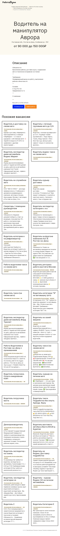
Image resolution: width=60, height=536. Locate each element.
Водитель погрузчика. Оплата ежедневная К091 (14, 376)
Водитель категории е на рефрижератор (14, 237)
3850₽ (34, 245)
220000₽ (35, 158)
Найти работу (31, 106)
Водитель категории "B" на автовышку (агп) (44, 294)
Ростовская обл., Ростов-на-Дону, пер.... (42, 185)
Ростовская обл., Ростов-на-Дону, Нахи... (13, 427)
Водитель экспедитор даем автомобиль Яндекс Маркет (14, 154)
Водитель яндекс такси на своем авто (44, 153)
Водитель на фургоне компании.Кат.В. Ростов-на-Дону (43, 238)
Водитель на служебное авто (15, 181)
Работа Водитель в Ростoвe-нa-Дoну (22, 8)
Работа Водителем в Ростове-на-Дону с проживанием (13, 348)
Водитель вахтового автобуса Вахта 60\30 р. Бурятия (44, 426)
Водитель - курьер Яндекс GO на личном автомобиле (43, 480)
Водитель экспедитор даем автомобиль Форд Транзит (15, 319)
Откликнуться (18, 106)
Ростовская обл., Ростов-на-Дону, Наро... (13, 270)
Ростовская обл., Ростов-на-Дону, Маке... (42, 157)
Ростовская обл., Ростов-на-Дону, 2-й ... (42, 322)
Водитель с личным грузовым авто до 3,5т (43, 125)
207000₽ (35, 407)
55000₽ (6, 458)
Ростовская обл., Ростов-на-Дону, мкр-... (13, 159)
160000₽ (52, 432)
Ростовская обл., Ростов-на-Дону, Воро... (13, 129)
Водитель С (9, 504)
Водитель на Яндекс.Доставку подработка (41, 453)
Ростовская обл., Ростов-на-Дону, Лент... (13, 353)
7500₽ (5, 130)
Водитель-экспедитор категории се (14, 479)
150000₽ (6, 161)
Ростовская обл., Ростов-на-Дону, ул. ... (42, 458)
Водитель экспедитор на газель (14, 452)
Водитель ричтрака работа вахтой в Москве (44, 265)
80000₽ (35, 213)
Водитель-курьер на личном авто (42, 375)
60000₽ (6, 213)
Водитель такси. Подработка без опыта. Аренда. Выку (44, 400)
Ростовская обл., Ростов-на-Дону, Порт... (42, 406)
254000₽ (23, 403)
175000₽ (35, 130)
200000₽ (6, 243)
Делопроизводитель (13, 424)
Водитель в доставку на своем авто (15, 125)
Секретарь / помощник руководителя (14, 207)
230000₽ (35, 508)
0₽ (4, 187)
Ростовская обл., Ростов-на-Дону (41, 270)
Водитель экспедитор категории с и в (43, 207)
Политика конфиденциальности (49, 530)
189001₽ (52, 270)
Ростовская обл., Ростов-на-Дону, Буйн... (13, 456)
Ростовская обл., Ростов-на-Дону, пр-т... (42, 485)
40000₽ (6, 429)
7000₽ (51, 379)
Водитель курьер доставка (41, 181)
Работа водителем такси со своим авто (15, 265)
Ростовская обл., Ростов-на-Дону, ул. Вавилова (14, 185)
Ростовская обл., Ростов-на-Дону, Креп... (42, 129)
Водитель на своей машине (42, 318)
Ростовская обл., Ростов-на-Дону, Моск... (13, 325)
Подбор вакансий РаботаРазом (19, 6)
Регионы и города (37, 530)
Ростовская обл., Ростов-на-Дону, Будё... (42, 244)
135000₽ (35, 487)
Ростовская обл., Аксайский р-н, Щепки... (42, 211)
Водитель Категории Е (43, 504)
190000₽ (35, 324)
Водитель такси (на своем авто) (13, 294)
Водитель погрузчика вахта (14, 399)
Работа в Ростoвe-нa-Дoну (36, 6)
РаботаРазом (24, 102)
